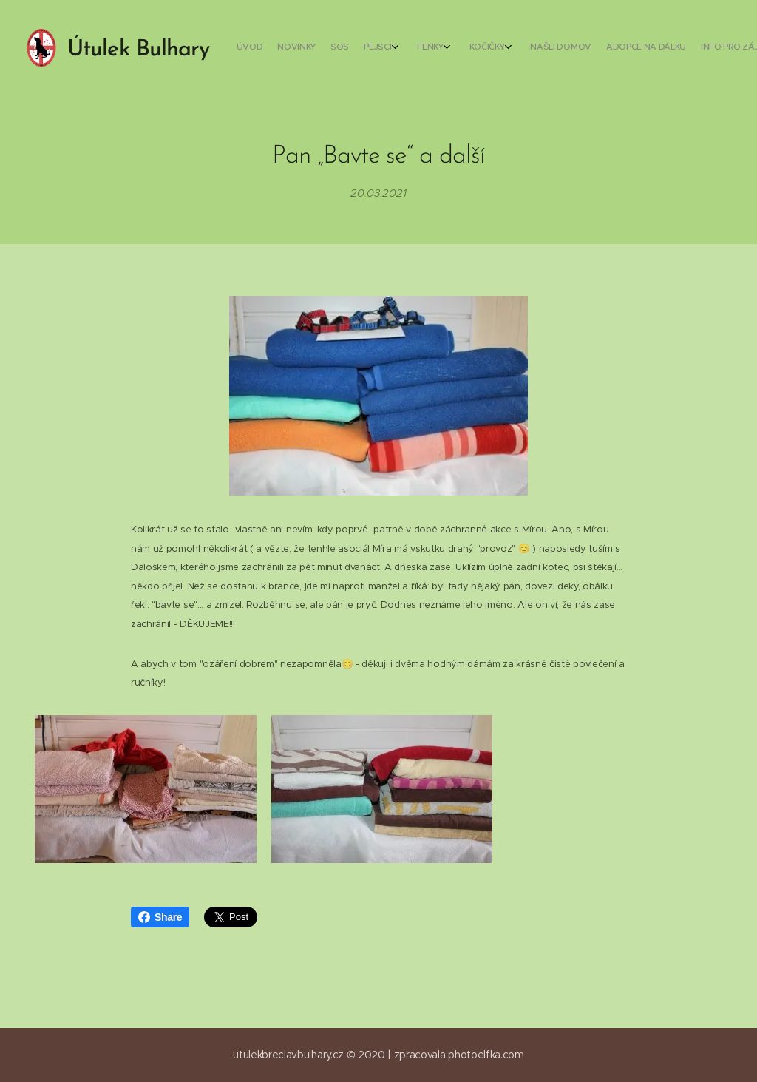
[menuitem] (511, 48)
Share (160, 917)
